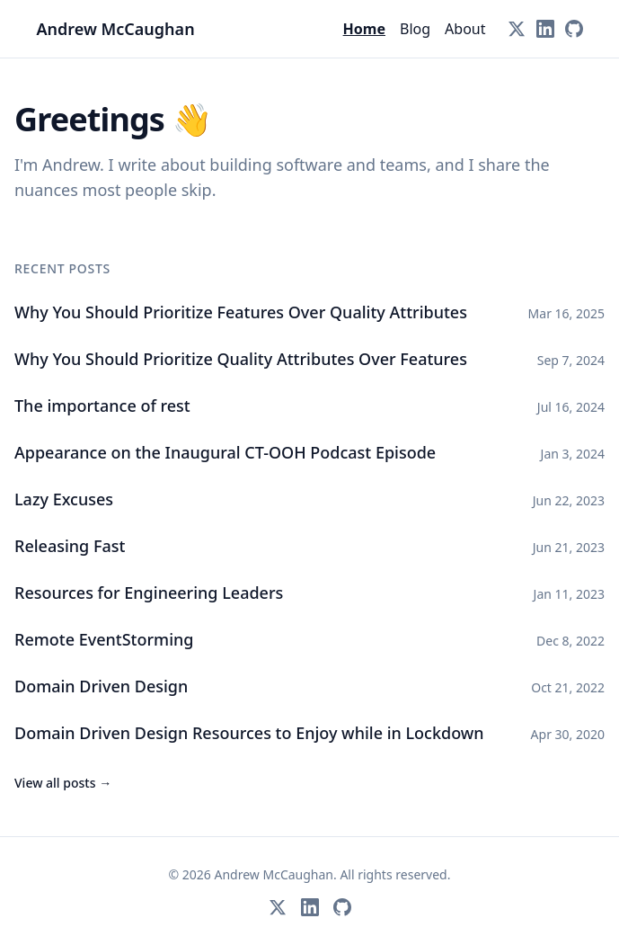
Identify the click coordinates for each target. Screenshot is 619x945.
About (465, 29)
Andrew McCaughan (116, 29)
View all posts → (62, 782)
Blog (415, 29)
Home (364, 29)
